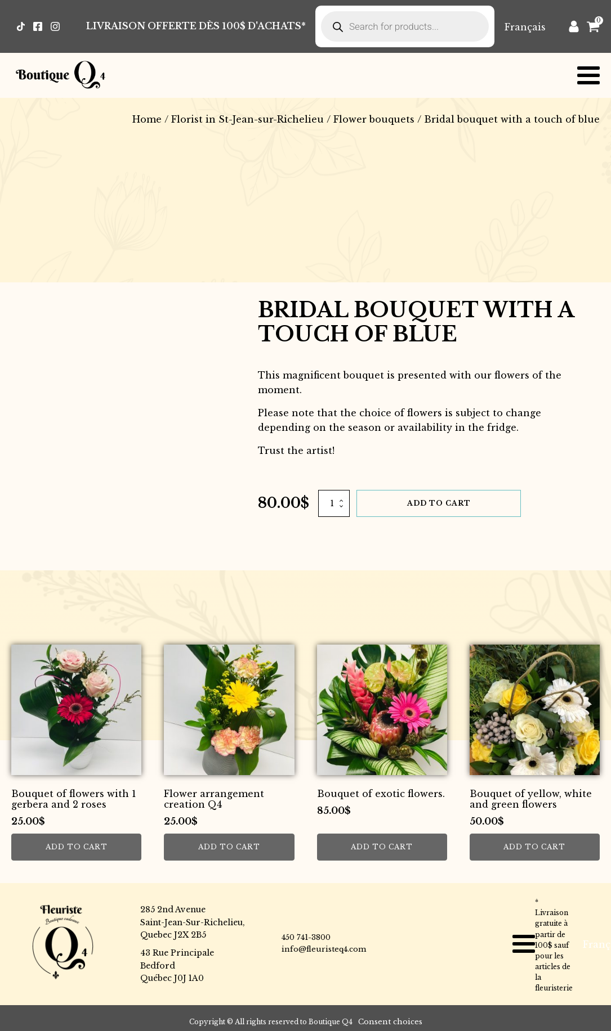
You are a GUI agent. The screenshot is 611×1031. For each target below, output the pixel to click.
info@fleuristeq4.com (324, 949)
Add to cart (439, 503)
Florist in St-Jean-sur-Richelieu (247, 119)
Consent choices (390, 1022)
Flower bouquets (373, 119)
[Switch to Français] (525, 27)
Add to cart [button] (77, 847)
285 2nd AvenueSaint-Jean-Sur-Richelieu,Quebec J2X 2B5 (192, 922)
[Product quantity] (334, 503)
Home (147, 119)
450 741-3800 (306, 937)
